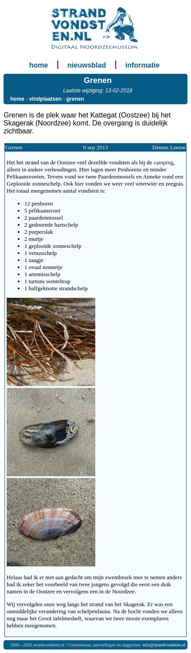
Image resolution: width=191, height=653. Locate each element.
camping (163, 162)
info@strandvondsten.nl (164, 644)
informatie (142, 65)
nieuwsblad (86, 65)
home (38, 65)
